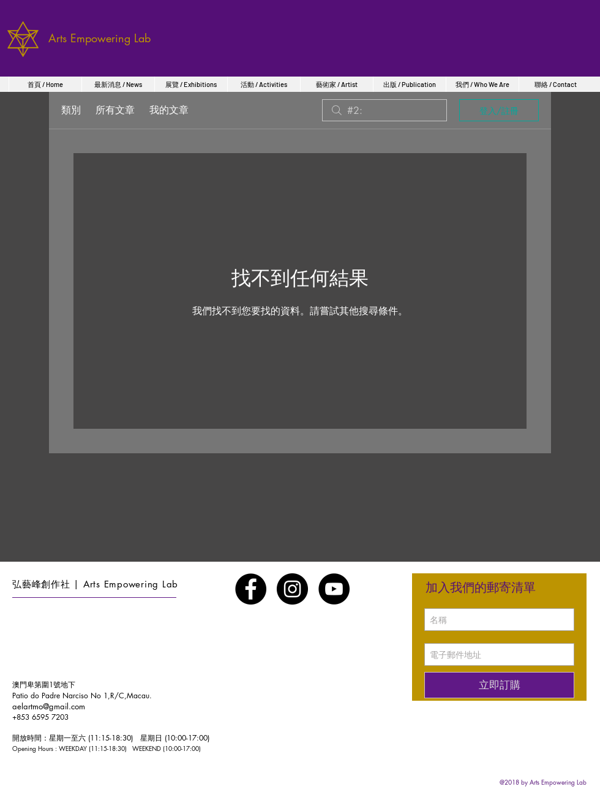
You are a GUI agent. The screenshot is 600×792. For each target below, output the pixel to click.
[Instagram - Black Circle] (292, 589)
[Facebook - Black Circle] (250, 589)
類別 (71, 110)
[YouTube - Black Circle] (334, 589)
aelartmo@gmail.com (48, 706)
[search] (384, 110)
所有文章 (115, 110)
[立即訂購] (499, 685)
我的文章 (169, 110)
